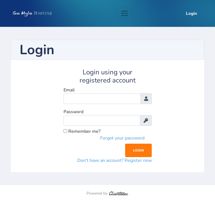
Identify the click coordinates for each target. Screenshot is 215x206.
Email (69, 90)
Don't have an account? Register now (114, 160)
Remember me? (82, 131)
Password (73, 112)
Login (191, 13)
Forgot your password (122, 138)
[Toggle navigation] (124, 13)
